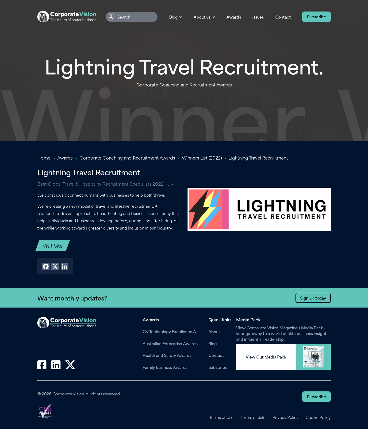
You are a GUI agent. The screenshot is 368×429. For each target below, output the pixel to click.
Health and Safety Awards (167, 355)
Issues (258, 17)
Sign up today (313, 298)
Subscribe (316, 16)
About (214, 331)
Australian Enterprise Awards (170, 343)
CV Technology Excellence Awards (172, 331)
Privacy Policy (285, 417)
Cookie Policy (318, 417)
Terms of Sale (253, 417)
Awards (233, 17)
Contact (283, 17)
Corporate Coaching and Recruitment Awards (127, 157)
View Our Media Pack (266, 357)
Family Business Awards (165, 367)
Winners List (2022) (202, 157)
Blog (212, 343)
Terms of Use (221, 417)
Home (43, 157)
